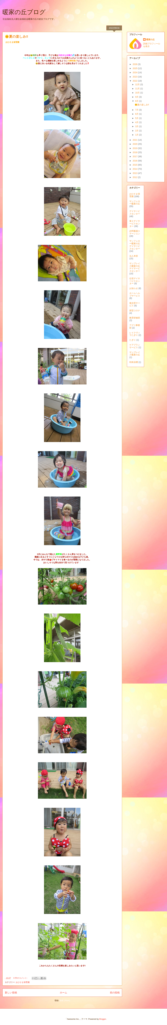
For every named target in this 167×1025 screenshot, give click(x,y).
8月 (137, 101)
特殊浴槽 (133, 362)
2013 (135, 173)
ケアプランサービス (134, 346)
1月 (137, 135)
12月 (137, 84)
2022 (135, 81)
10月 (137, 92)
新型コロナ (134, 310)
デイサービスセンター (134, 212)
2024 (135, 72)
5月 (137, 118)
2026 (135, 64)
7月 (137, 110)
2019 (135, 148)
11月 (137, 88)
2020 (135, 144)
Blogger (102, 1019)
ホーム (63, 992)
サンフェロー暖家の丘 (134, 202)
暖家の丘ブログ (24, 12)
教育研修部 (134, 318)
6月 (137, 114)
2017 (135, 156)
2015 (135, 165)
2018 (135, 152)
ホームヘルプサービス (134, 294)
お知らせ (133, 288)
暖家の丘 (150, 39)
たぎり (132, 340)
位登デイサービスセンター (134, 281)
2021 (135, 140)
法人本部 (133, 256)
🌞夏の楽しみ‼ (16, 36)
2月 (137, 130)
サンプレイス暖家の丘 (134, 353)
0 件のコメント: (20, 978)
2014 (135, 169)
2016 (135, 160)
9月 (137, 97)
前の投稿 (115, 992)
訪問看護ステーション (134, 232)
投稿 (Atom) (65, 1000)
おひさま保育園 (23, 982)
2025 (135, 68)
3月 (137, 126)
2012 (135, 177)
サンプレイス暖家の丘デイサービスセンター (134, 267)
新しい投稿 (11, 992)
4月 (137, 122)
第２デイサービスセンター (134, 223)
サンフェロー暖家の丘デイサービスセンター (134, 245)
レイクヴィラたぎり (134, 333)
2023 (135, 76)
